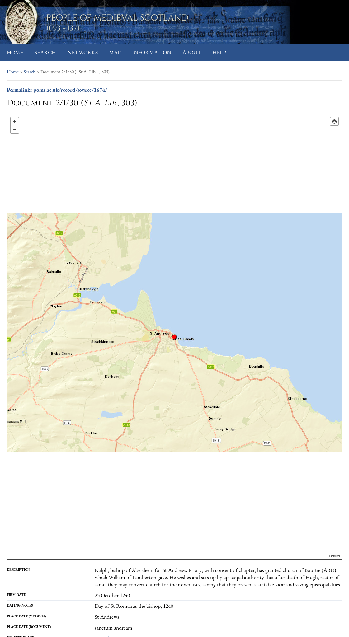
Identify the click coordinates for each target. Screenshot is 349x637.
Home (15, 52)
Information (151, 52)
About (191, 52)
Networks (82, 52)
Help (219, 52)
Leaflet (334, 556)
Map (115, 52)
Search (45, 52)
